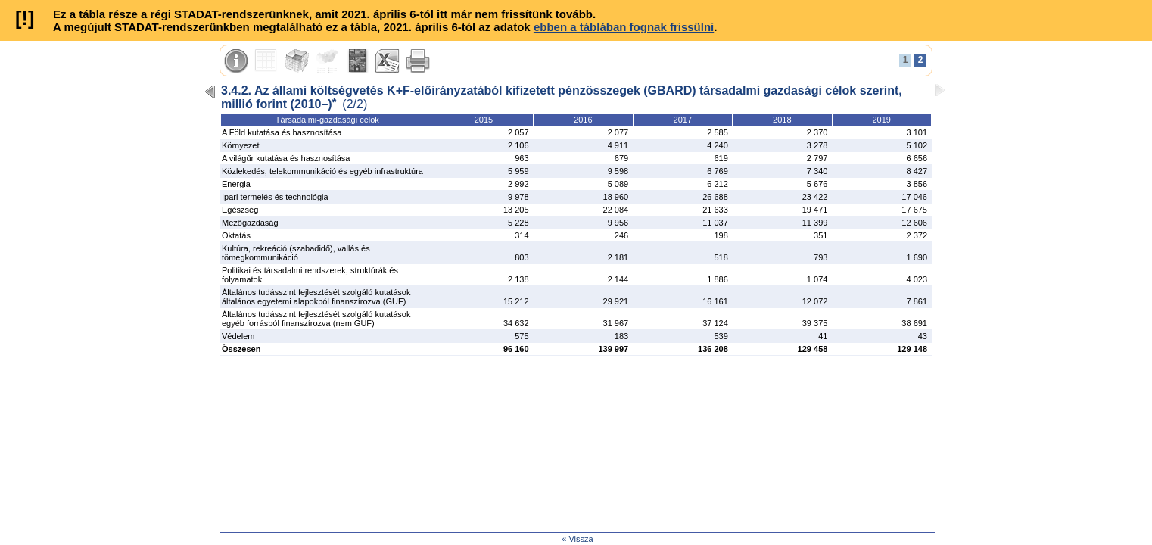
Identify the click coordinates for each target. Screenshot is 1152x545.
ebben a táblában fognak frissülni (624, 26)
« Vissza (577, 538)
